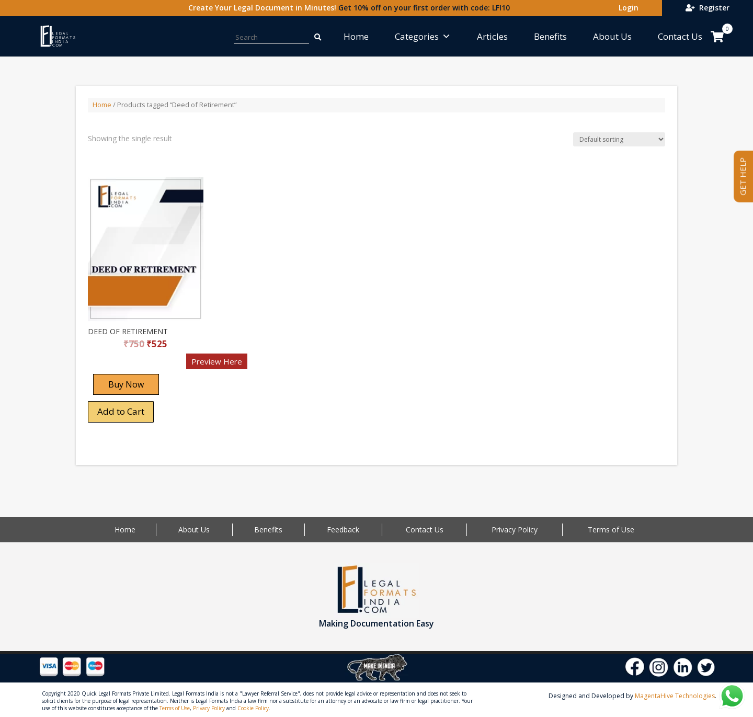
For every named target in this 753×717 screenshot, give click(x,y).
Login (626, 8)
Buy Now (126, 384)
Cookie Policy (253, 708)
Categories (423, 36)
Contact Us (680, 36)
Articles (492, 36)
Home (356, 36)
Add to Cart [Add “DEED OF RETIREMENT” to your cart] (120, 411)
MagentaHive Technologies (675, 695)
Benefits (550, 36)
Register (707, 8)
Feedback (343, 529)
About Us (612, 36)
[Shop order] (619, 139)
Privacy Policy (515, 529)
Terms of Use (611, 529)
